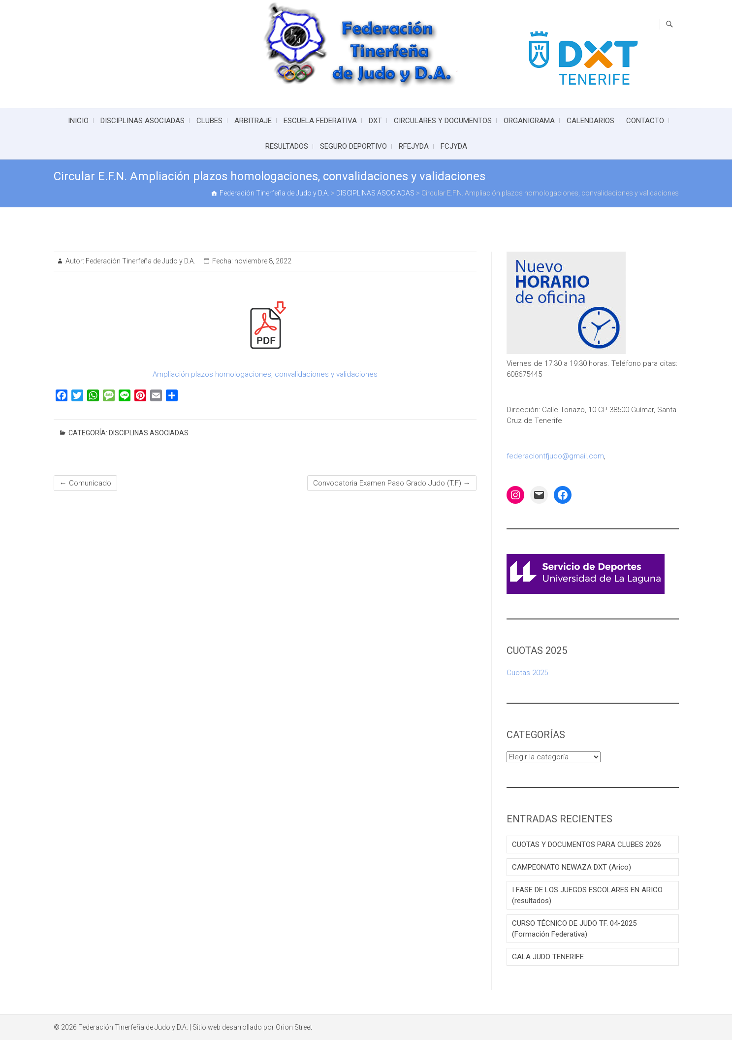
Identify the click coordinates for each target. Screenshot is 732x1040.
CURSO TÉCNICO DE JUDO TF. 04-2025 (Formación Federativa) (574, 929)
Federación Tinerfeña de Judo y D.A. (139, 261)
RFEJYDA (414, 146)
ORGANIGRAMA (529, 120)
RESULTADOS (286, 146)
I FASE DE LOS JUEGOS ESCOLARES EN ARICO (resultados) (587, 895)
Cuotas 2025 (527, 672)
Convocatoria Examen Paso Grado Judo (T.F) (392, 483)
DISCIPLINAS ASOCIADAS (142, 120)
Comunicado (85, 483)
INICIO (78, 120)
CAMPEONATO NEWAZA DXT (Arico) (571, 867)
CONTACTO (645, 120)
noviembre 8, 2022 (262, 261)
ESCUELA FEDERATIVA (320, 120)
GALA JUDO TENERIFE (548, 956)
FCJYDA (454, 146)
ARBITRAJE (253, 120)
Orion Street (294, 1027)
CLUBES (209, 120)
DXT (375, 120)
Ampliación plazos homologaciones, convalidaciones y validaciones (265, 374)
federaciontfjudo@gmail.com (555, 456)
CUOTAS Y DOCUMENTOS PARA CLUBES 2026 (586, 844)
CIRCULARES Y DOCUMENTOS (443, 120)
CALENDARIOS (590, 120)
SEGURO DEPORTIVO (353, 146)
